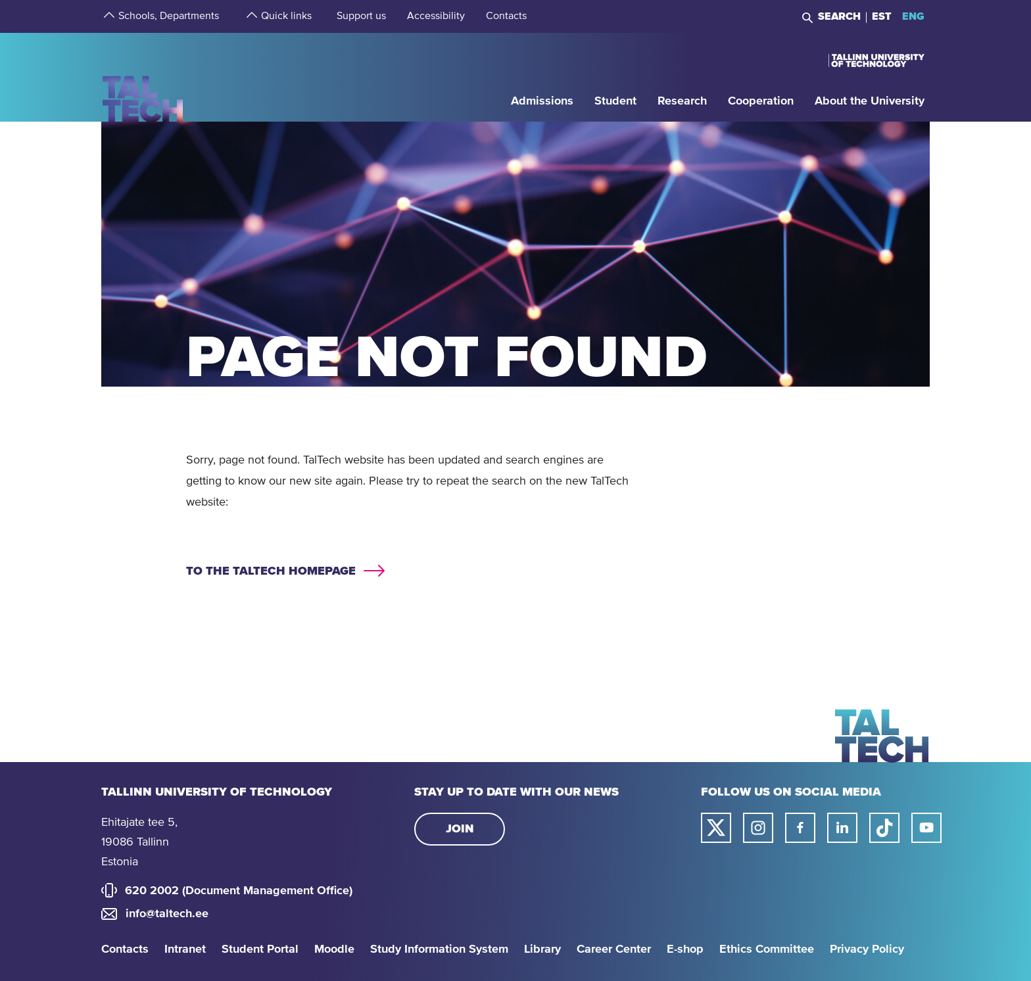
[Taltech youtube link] (926, 828)
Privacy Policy (867, 949)
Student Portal (260, 949)
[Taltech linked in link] (842, 828)
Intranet (185, 949)
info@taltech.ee (167, 914)
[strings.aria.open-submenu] (107, 16)
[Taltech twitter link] (716, 828)
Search (839, 16)
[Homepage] (143, 77)
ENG (913, 16)
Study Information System (439, 949)
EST (882, 16)
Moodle (334, 949)
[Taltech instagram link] (758, 828)
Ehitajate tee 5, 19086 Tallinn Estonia (139, 842)
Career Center (614, 949)
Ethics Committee (766, 949)
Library (542, 949)
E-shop (685, 949)
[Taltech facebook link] (800, 828)
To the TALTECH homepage (271, 571)
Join (460, 829)
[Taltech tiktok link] (884, 828)
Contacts (125, 949)
